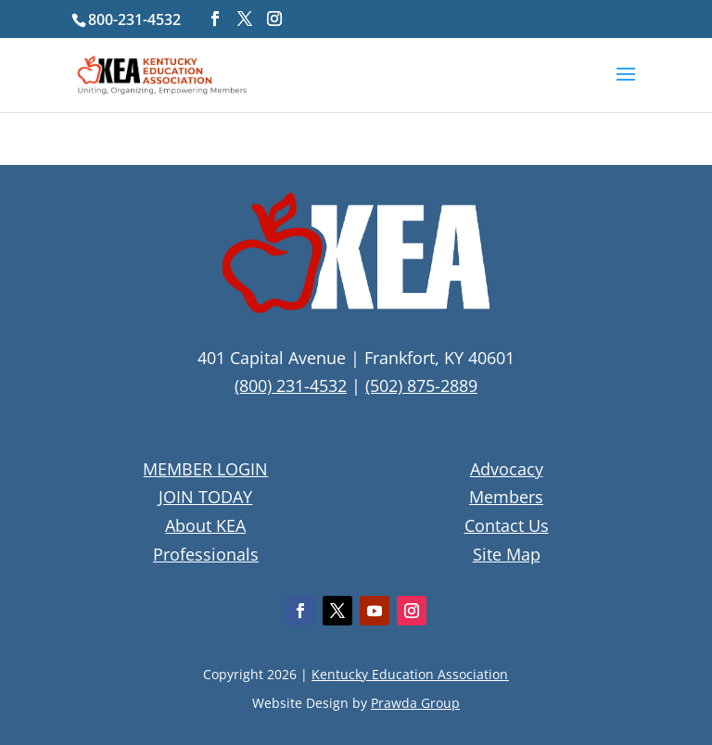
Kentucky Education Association (410, 674)
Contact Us (506, 525)
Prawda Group (415, 703)
